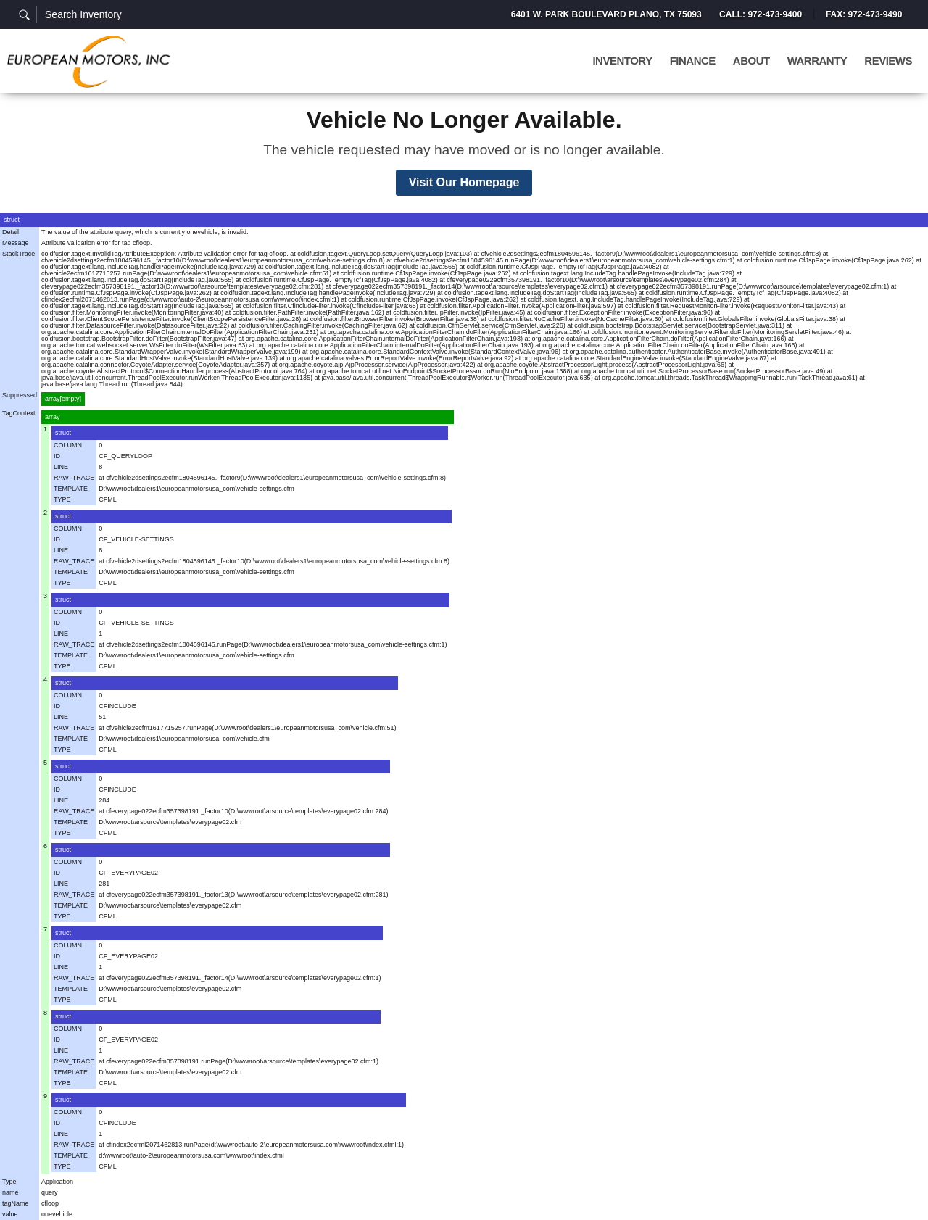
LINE (61, 466)
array (52, 416)
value (10, 1214)
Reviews (888, 61)
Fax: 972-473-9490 (864, 14)
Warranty (817, 61)
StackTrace (18, 253)
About (751, 61)
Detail (10, 232)
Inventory (622, 61)
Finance (693, 61)
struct (12, 219)
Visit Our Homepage (464, 182)
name (10, 1192)
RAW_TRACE (74, 477)
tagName (15, 1203)
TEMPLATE (71, 488)
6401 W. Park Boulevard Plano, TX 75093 (605, 14)
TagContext (19, 413)
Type (9, 1181)
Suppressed (19, 395)
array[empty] (63, 398)
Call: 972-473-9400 (759, 14)
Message (15, 242)
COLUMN (68, 445)
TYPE (62, 499)
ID (57, 456)
